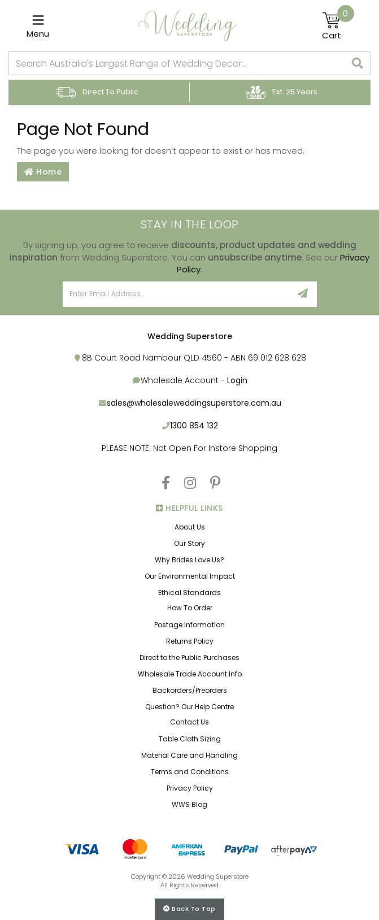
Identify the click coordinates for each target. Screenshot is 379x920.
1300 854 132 (194, 425)
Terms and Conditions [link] (190, 771)
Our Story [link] (189, 543)
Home (43, 171)
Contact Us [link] (189, 722)
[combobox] (177, 63)
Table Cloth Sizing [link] (190, 739)
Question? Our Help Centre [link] (189, 706)
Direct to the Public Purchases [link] (189, 657)
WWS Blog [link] (189, 804)
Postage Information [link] (189, 625)
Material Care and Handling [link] (189, 755)
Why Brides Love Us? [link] (189, 560)
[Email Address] (176, 294)
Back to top (189, 908)
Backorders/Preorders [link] (190, 690)
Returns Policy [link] (190, 641)
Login (237, 380)
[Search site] (358, 63)
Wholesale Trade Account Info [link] (190, 674)
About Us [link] (190, 527)
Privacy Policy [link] (190, 788)
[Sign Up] (303, 294)
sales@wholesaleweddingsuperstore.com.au (194, 403)
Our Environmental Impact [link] (190, 576)
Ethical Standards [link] (189, 592)
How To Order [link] (189, 608)
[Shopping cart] (338, 26)
